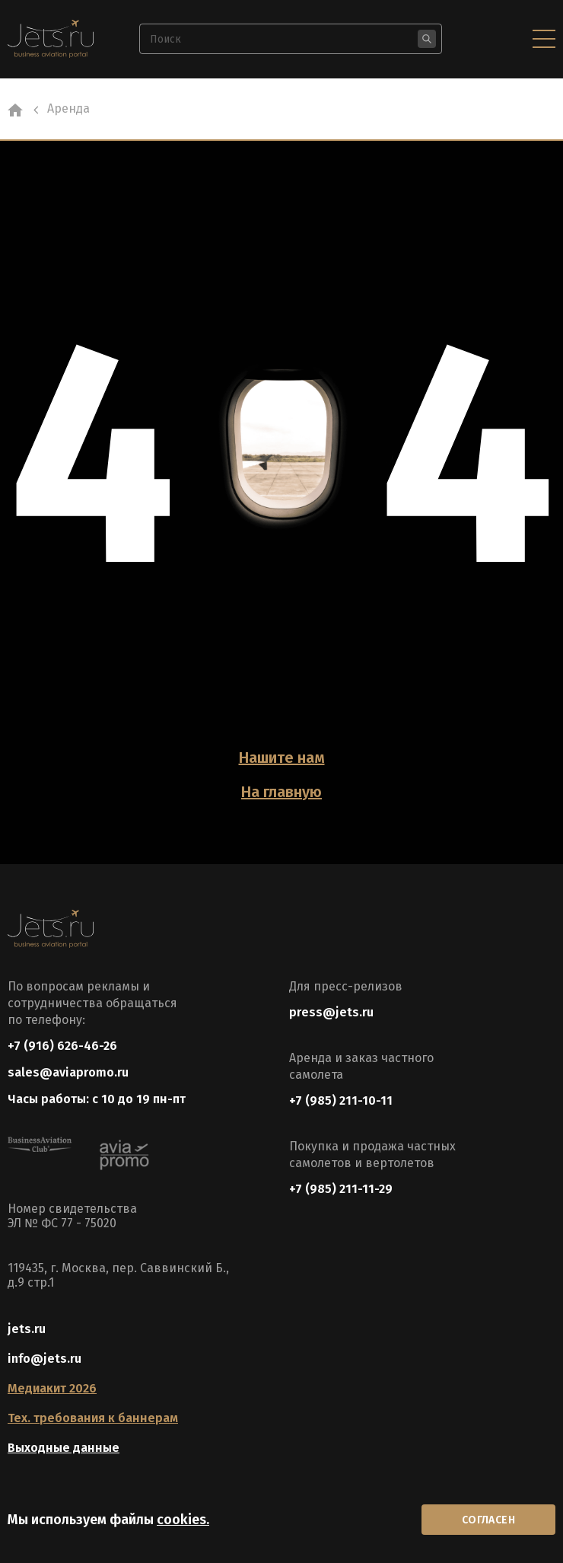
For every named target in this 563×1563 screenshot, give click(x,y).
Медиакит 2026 (52, 1388)
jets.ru (27, 1329)
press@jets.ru (331, 1012)
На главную (281, 792)
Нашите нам (282, 757)
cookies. (183, 1519)
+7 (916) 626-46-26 (62, 1045)
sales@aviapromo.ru (68, 1072)
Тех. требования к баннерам (93, 1418)
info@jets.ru (44, 1358)
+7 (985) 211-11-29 (341, 1189)
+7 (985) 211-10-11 (341, 1100)
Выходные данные (63, 1447)
